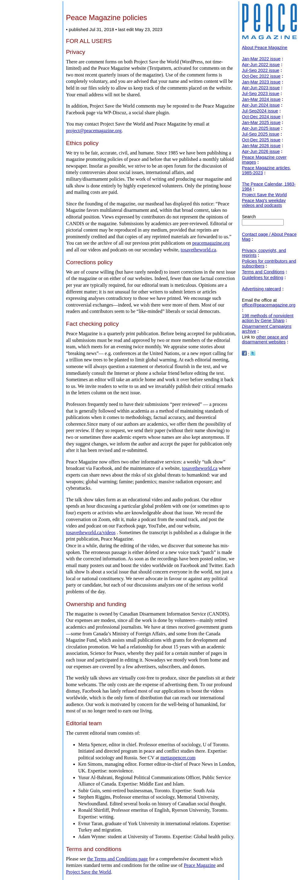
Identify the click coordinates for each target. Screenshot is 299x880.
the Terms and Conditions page (117, 858)
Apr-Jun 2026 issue (261, 151)
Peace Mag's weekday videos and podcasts (264, 203)
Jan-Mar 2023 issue (261, 82)
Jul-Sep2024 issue (260, 110)
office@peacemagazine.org (268, 305)
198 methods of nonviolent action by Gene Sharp (268, 318)
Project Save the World (88, 872)
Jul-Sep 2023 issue (260, 93)
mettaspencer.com (177, 757)
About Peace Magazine (264, 47)
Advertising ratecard (261, 288)
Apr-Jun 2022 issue (261, 64)
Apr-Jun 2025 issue (261, 128)
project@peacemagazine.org (94, 130)
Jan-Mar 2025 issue (261, 122)
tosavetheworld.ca (198, 249)
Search (249, 216)
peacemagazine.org (211, 243)
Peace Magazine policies (106, 17)
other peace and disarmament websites (265, 339)
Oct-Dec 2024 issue (261, 116)
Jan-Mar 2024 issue (261, 99)
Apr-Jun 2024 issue (261, 105)
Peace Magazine (200, 865)
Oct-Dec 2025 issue (261, 139)
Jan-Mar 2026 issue (261, 145)
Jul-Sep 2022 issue (260, 70)
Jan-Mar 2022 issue (261, 58)
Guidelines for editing (262, 277)
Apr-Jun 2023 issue (261, 87)
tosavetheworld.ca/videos (90, 532)
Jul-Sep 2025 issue (260, 134)
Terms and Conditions (263, 271)
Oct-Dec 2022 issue (261, 76)
